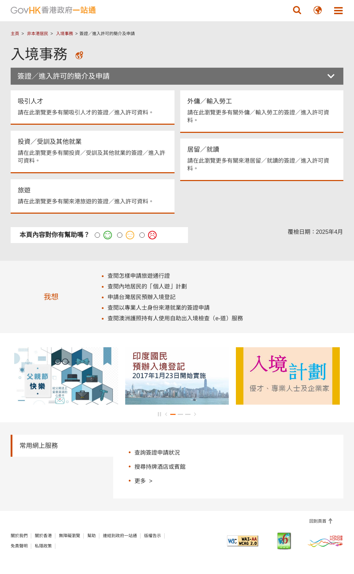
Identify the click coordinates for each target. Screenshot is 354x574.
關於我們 (19, 535)
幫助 (91, 535)
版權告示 (152, 535)
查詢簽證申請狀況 (157, 453)
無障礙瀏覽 (69, 535)
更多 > (143, 480)
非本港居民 (37, 33)
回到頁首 (318, 521)
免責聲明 (19, 546)
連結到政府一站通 (120, 535)
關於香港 (43, 535)
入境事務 (64, 33)
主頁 (15, 33)
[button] (297, 10)
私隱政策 (43, 546)
